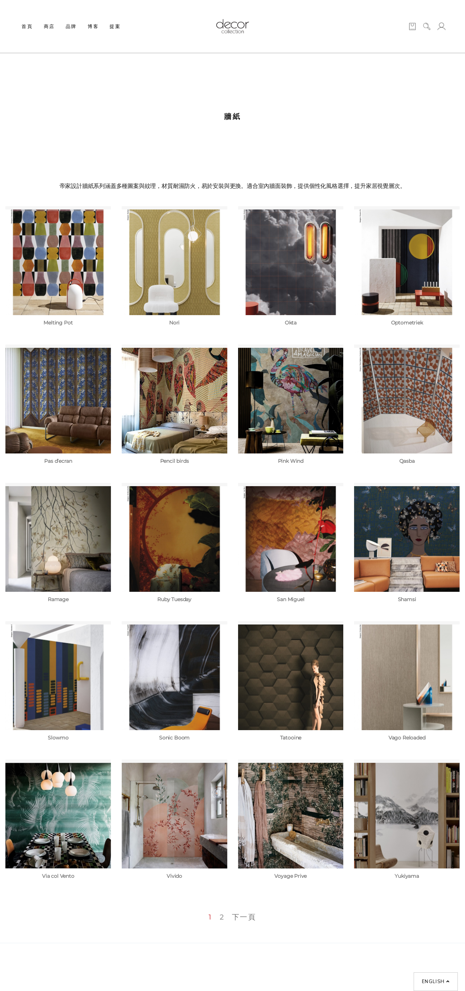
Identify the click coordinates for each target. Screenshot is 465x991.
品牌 (71, 26)
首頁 (27, 26)
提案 (115, 26)
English (436, 981)
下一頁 (244, 917)
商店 (49, 26)
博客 (93, 26)
